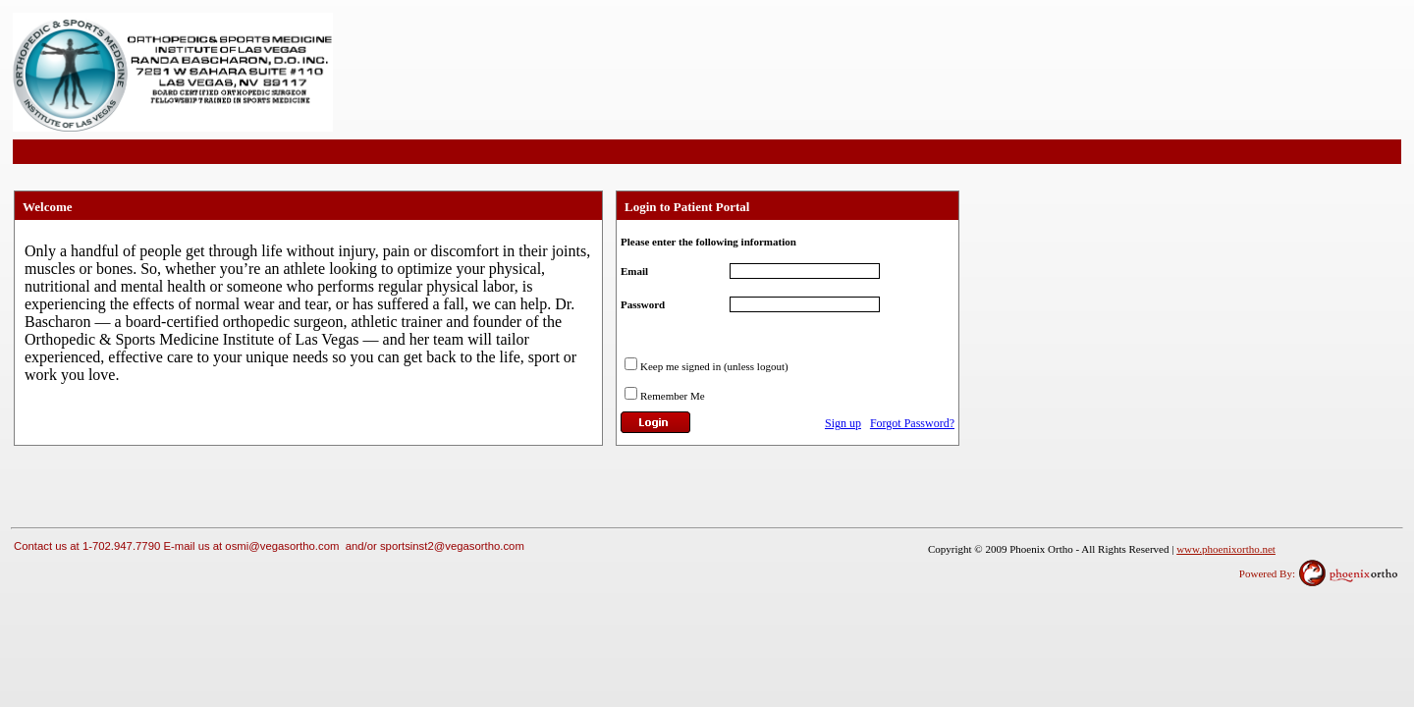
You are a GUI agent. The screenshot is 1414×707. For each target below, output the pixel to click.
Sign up (843, 423)
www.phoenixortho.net (1226, 549)
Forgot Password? (912, 423)
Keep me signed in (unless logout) (714, 366)
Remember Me (672, 396)
